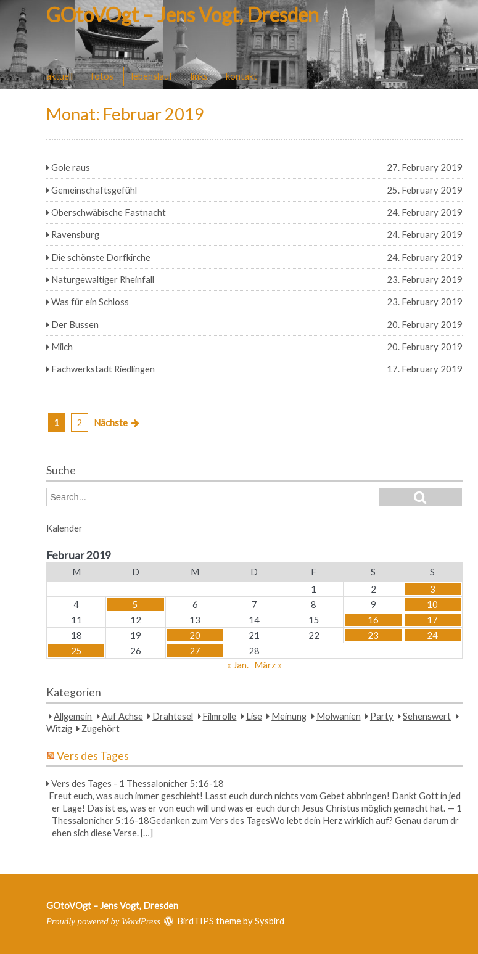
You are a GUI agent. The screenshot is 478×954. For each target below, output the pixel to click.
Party (382, 716)
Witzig (59, 728)
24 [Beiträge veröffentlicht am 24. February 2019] (432, 635)
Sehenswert (427, 716)
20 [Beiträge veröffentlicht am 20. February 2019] (194, 635)
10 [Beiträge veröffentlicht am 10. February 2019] (432, 604)
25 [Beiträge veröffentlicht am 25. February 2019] (76, 650)
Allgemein (73, 716)
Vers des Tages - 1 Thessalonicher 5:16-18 (137, 783)
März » (268, 664)
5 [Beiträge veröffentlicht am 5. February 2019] (135, 604)
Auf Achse (122, 716)
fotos (102, 75)
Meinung (289, 716)
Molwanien (338, 716)
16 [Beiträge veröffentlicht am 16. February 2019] (373, 619)
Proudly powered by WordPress (103, 921)
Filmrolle (219, 716)
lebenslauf (152, 75)
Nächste (111, 422)
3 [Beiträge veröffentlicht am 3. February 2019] (432, 588)
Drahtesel (172, 716)
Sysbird (269, 920)
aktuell (59, 75)
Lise (254, 716)
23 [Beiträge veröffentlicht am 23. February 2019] (373, 635)
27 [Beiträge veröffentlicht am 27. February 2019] (194, 650)
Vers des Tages (93, 755)
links (199, 75)
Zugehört (100, 728)
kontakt (241, 75)
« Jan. (238, 664)
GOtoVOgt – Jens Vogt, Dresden (182, 14)
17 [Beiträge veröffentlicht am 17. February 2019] (432, 619)
